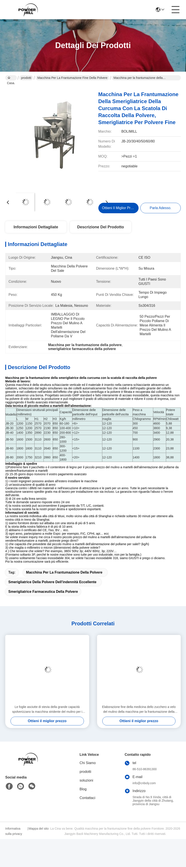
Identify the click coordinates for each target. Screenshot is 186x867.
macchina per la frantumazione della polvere (64, 572)
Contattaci (87, 798)
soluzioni (86, 780)
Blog (83, 789)
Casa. (11, 78)
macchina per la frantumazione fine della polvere (72, 78)
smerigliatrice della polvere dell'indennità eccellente (52, 582)
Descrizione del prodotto (100, 227)
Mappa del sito (39, 828)
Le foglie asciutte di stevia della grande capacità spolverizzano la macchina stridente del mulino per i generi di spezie (47, 709)
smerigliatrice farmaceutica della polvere (43, 591)
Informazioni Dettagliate (36, 227)
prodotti (26, 78)
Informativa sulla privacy (13, 831)
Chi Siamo (88, 763)
